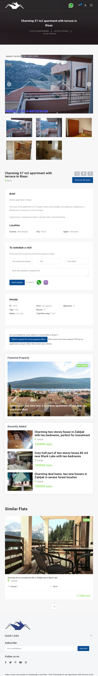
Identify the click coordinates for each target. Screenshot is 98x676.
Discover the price (82, 180)
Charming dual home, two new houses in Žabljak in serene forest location (61, 475)
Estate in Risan (61, 31)
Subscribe (83, 648)
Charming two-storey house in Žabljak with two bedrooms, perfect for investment (62, 433)
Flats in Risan (49, 33)
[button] (11, 84)
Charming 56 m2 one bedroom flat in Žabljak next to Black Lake (32, 578)
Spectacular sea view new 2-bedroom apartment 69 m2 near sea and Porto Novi (48, 407)
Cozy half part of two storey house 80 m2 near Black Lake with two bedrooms (61, 454)
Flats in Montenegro (39, 31)
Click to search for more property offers (28, 339)
